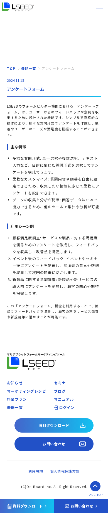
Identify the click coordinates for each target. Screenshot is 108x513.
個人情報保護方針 (65, 471)
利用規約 (35, 471)
